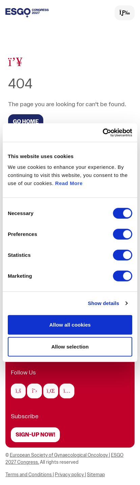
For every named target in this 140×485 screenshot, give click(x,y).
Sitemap (96, 475)
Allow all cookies (70, 324)
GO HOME (26, 121)
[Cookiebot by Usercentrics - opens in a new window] (102, 132)
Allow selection (70, 347)
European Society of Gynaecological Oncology (59, 455)
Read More (69, 183)
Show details (103, 303)
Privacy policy (70, 475)
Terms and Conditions (29, 475)
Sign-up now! (35, 434)
